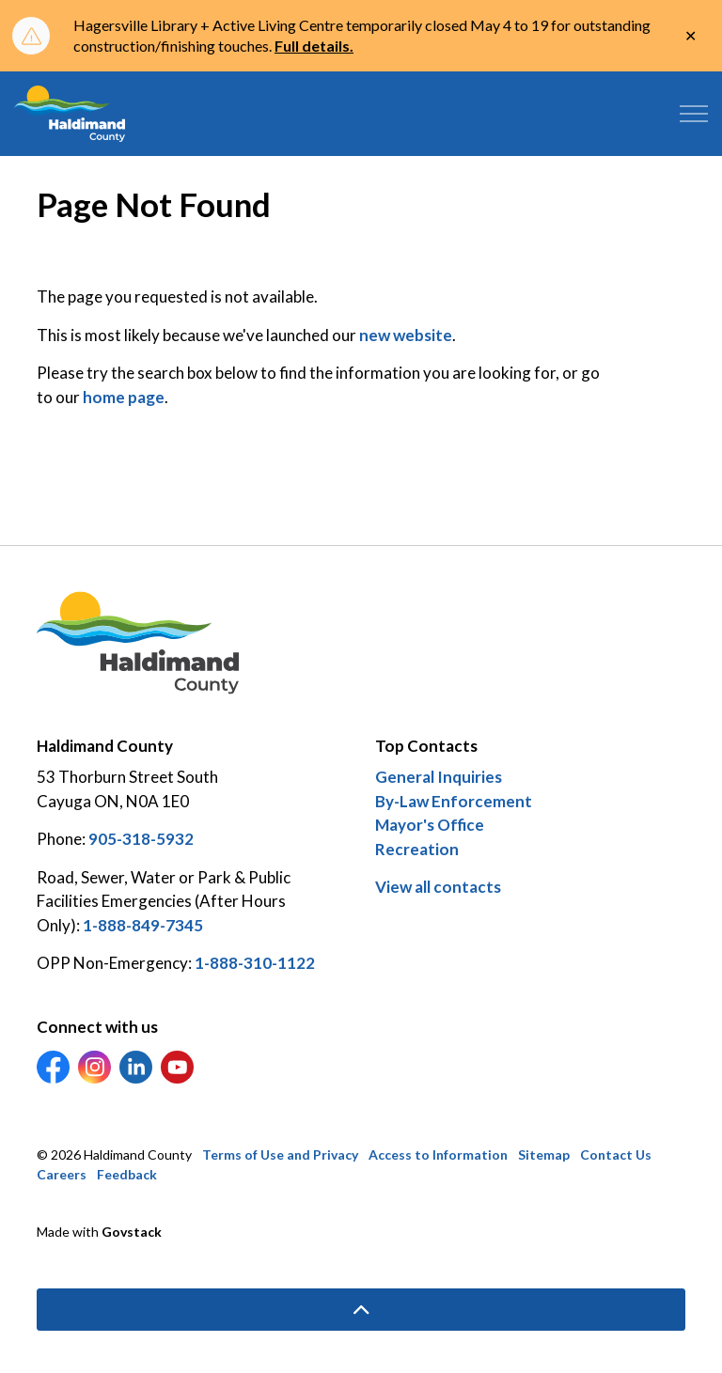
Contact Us (615, 1154)
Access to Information (438, 1154)
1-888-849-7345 (143, 925)
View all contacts (438, 887)
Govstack (132, 1232)
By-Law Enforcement (453, 801)
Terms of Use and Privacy (280, 1154)
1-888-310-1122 (255, 963)
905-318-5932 (141, 839)
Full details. (314, 46)
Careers (61, 1174)
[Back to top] (361, 1309)
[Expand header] (694, 113)
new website (405, 335)
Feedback (127, 1174)
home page (124, 397)
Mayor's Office (429, 825)
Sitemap (544, 1154)
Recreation (417, 849)
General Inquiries (438, 777)
